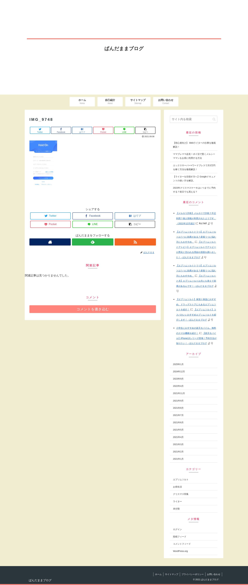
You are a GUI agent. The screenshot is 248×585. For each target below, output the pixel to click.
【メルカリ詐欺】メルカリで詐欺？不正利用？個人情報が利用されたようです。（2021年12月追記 (196, 218)
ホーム (158, 574)
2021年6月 (178, 422)
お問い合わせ (213, 574)
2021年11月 (179, 393)
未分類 (176, 508)
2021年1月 (178, 459)
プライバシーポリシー (193, 574)
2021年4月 (178, 437)
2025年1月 (178, 364)
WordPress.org (180, 551)
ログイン (177, 529)
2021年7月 (178, 415)
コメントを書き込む (93, 309)
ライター (177, 501)
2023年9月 (178, 378)
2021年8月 (178, 408)
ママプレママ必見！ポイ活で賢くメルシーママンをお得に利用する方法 (194, 156)
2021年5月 (178, 429)
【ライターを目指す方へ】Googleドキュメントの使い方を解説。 (194, 178)
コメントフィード (182, 544)
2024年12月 (179, 371)
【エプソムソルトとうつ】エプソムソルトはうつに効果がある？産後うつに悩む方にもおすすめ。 (196, 237)
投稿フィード (179, 536)
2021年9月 (178, 400)
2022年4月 (178, 386)
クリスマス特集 (181, 494)
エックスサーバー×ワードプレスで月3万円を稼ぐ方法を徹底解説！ (194, 167)
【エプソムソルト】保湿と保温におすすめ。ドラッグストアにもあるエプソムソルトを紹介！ (196, 304)
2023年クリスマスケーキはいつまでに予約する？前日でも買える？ (194, 190)
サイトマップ (171, 574)
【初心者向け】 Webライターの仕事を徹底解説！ (194, 145)
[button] (214, 119)
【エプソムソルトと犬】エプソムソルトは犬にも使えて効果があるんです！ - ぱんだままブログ (196, 281)
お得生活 (177, 487)
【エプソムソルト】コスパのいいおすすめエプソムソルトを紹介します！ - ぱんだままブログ (196, 314)
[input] (193, 119)
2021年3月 (178, 444)
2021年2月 (178, 451)
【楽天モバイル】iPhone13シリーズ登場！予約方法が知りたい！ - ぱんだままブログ (196, 338)
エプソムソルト (181, 479)
